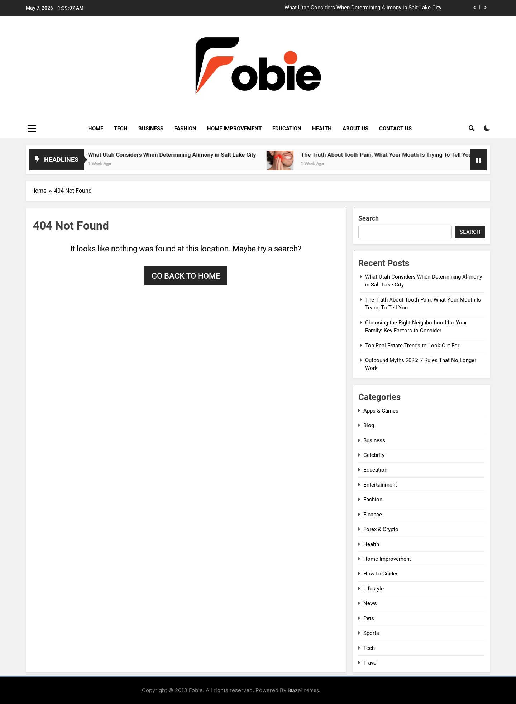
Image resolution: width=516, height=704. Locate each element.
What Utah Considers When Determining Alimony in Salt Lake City (363, 8)
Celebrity (373, 455)
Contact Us (395, 128)
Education (286, 128)
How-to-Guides (381, 573)
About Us (355, 128)
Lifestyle (373, 588)
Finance (372, 514)
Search (368, 218)
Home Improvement (234, 128)
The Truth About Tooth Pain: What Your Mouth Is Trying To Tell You (399, 154)
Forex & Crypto (380, 529)
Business (150, 128)
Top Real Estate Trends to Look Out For (412, 345)
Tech (121, 128)
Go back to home (186, 275)
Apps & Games (380, 411)
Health (322, 128)
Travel (370, 663)
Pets (368, 618)
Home (95, 128)
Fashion (185, 128)
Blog (368, 425)
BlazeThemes (303, 690)
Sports (371, 633)
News (370, 603)
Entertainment (380, 485)
